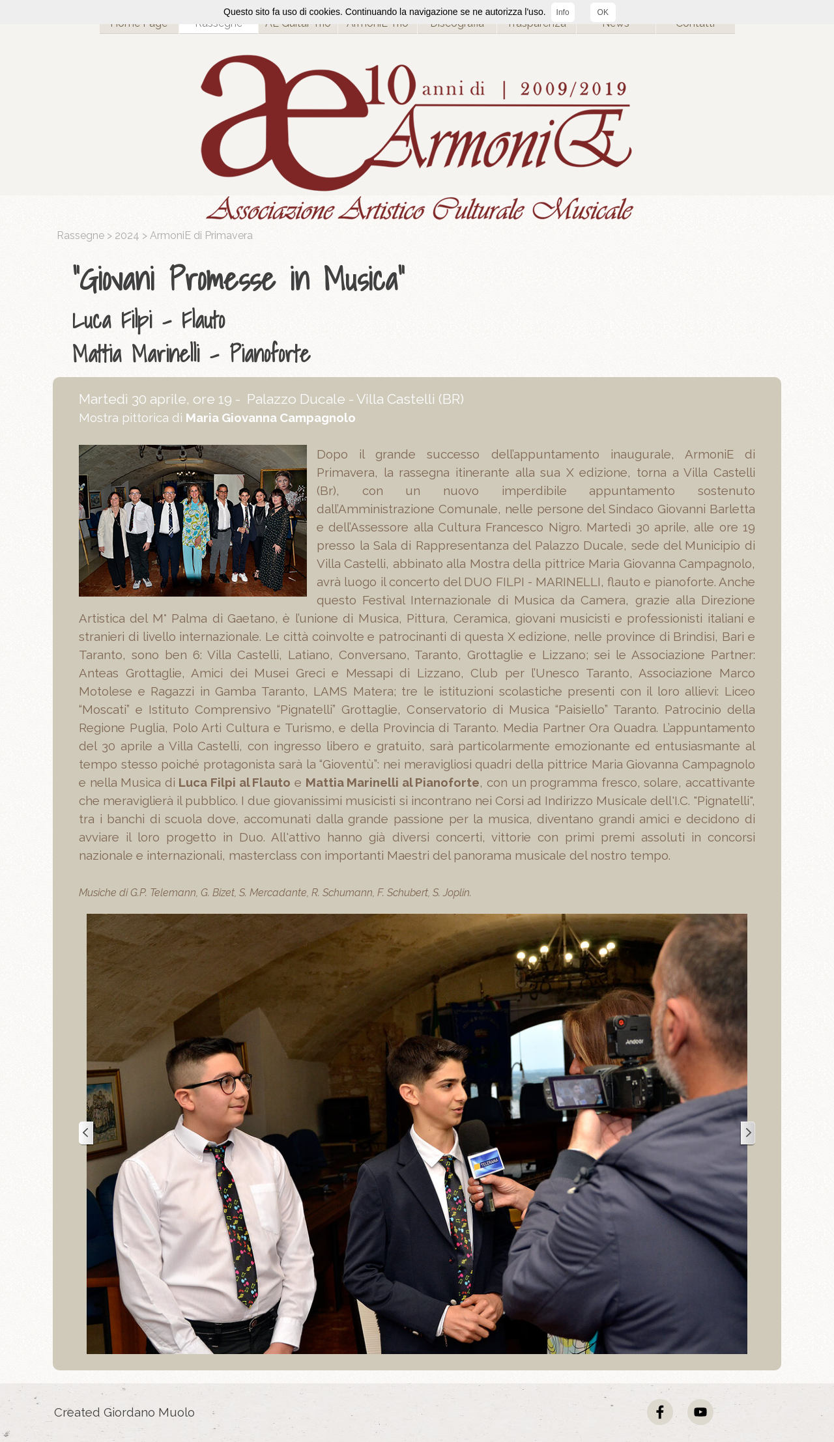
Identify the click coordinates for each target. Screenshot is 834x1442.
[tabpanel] (420, 313)
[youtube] (700, 1412)
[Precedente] (86, 1134)
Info (562, 12)
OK (603, 12)
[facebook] (660, 1412)
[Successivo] (747, 1134)
